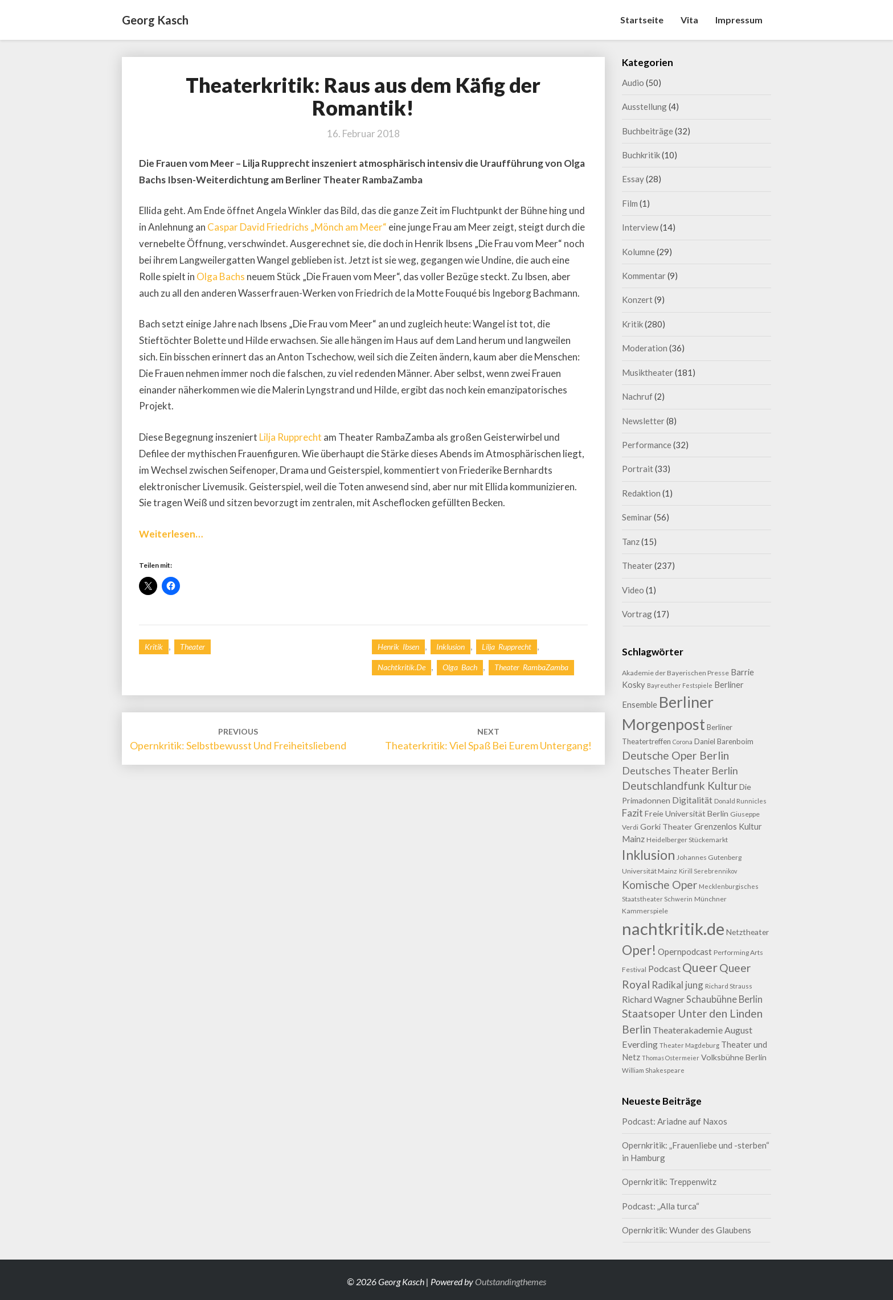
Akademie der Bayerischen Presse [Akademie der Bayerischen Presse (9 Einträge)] (675, 673)
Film (630, 203)
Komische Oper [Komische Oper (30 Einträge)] (659, 884)
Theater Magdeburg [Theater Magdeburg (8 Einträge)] (689, 1045)
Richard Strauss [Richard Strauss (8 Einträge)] (728, 986)
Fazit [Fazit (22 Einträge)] (632, 813)
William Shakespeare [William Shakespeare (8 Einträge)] (653, 1070)
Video (633, 590)
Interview (640, 227)
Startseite (641, 19)
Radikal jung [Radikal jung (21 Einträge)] (677, 985)
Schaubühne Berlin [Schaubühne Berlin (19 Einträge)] (724, 999)
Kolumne (638, 252)
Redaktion (641, 493)
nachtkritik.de (401, 667)
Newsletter (643, 421)
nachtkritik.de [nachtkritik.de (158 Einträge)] (673, 928)
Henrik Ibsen (398, 646)
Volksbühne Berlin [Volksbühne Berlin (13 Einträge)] (734, 1057)
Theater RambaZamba (531, 667)
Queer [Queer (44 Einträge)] (700, 967)
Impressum (739, 19)
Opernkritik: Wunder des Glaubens (686, 1230)
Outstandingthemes (510, 1281)
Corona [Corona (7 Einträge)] (683, 741)
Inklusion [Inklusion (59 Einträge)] (648, 855)
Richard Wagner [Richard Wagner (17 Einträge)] (653, 999)
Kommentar (644, 275)
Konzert (637, 299)
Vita (689, 19)
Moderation (644, 348)
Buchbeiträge (647, 131)
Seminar (637, 517)
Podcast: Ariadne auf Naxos (674, 1121)
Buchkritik (641, 155)
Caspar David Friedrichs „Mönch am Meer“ (297, 227)
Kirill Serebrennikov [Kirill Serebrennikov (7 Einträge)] (708, 871)
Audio (633, 82)
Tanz (631, 541)
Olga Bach (460, 667)
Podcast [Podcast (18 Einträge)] (664, 968)
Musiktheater (647, 372)
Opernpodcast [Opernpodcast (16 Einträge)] (685, 951)
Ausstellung (644, 106)
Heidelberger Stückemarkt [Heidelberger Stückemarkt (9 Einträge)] (687, 839)
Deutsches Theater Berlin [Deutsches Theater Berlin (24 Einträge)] (680, 770)
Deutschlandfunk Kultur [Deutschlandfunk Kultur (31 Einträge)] (680, 785)
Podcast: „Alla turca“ (660, 1206)
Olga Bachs (220, 276)
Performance (646, 445)
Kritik (154, 646)
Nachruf (637, 396)
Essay (633, 179)
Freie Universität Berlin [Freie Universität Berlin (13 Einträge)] (686, 813)
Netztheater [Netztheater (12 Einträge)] (747, 932)
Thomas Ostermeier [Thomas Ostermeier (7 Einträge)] (670, 1057)
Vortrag (637, 614)
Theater (192, 646)
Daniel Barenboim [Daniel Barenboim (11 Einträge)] (723, 741)
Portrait (637, 469)
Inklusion (450, 646)
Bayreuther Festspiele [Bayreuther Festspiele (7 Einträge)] (679, 685)
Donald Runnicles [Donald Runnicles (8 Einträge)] (740, 801)
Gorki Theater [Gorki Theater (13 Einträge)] (666, 826)
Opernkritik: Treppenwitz (669, 1181)
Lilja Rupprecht (290, 437)
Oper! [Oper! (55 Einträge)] (639, 950)
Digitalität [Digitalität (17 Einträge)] (692, 799)
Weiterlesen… (171, 534)
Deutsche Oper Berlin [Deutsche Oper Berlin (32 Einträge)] (675, 755)
